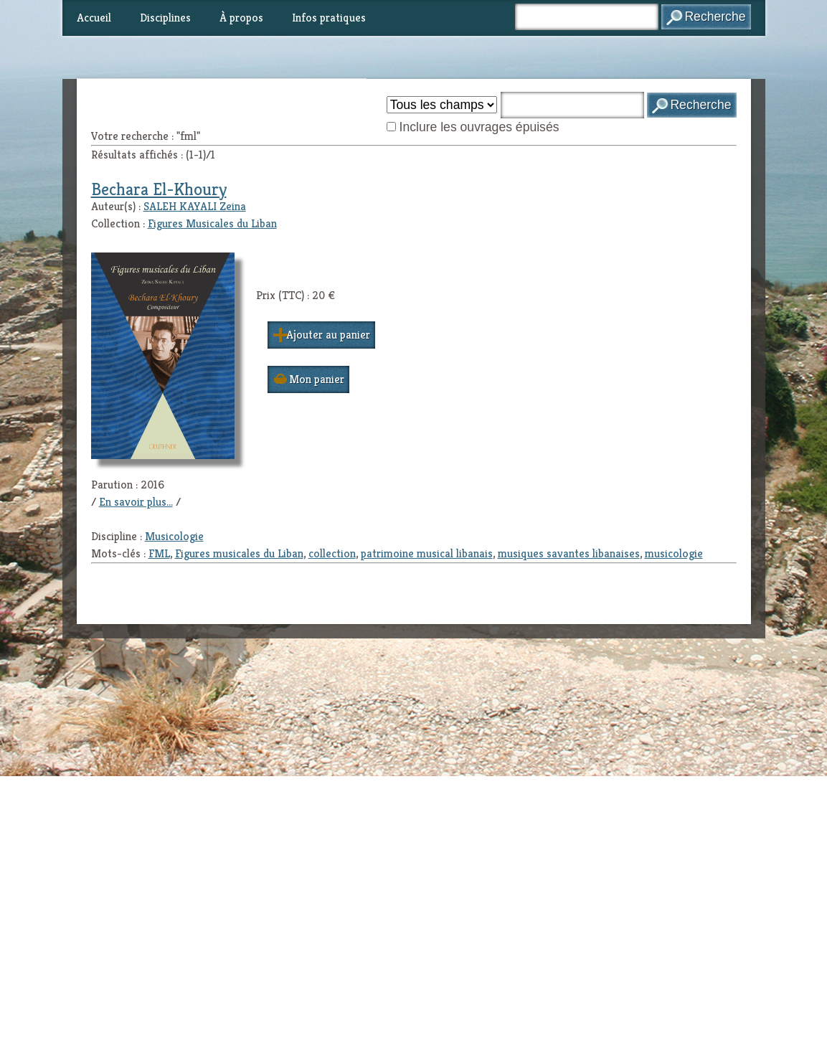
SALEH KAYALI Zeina (194, 206)
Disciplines (165, 17)
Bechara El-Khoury (159, 189)
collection (332, 553)
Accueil (94, 17)
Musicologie (174, 536)
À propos (241, 17)
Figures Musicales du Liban (212, 223)
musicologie (674, 553)
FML (159, 553)
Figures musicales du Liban (239, 553)
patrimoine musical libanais (427, 553)
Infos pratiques (329, 17)
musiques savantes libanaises (569, 553)
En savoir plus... (136, 501)
